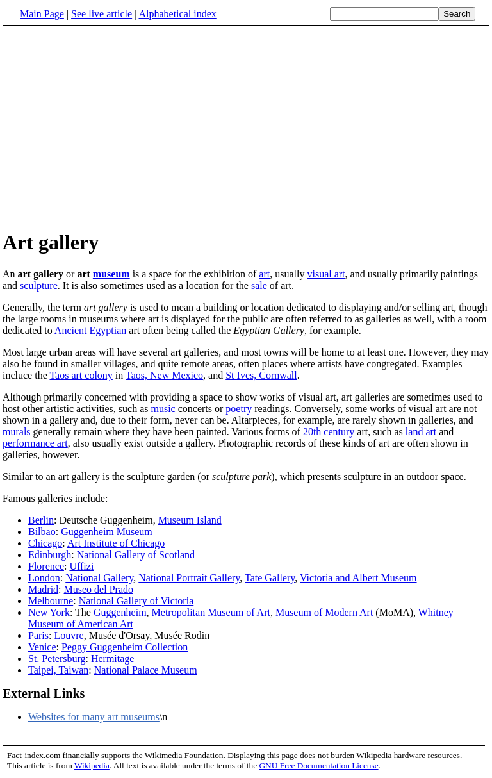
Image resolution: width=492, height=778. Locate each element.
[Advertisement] (110, 127)
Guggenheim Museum (106, 531)
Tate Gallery (270, 577)
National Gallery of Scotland (136, 554)
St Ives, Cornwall (261, 375)
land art (421, 431)
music (163, 408)
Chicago (45, 543)
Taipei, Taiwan (58, 670)
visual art (326, 274)
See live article (101, 13)
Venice (42, 646)
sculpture (39, 285)
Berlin (41, 520)
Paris (38, 635)
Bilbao (42, 531)
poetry (239, 408)
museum (111, 274)
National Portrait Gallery (189, 577)
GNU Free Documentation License (318, 765)
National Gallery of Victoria (136, 600)
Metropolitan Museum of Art (211, 612)
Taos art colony (80, 375)
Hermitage (113, 658)
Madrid (43, 589)
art (264, 274)
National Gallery (99, 577)
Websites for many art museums (94, 716)
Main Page (42, 13)
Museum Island (190, 520)
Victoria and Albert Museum (358, 577)
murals (17, 431)
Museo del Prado (98, 589)
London (44, 577)
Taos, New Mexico (164, 375)
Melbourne (50, 600)
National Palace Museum (145, 670)
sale (259, 285)
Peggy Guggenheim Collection (125, 646)
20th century (328, 431)
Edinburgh (49, 554)
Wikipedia (92, 765)
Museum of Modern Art (324, 612)
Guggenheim (120, 612)
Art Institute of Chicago (116, 543)
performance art (35, 443)
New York (49, 612)
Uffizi (81, 566)
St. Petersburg (56, 658)
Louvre (68, 635)
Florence (46, 566)
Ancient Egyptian (90, 330)
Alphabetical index (177, 13)
